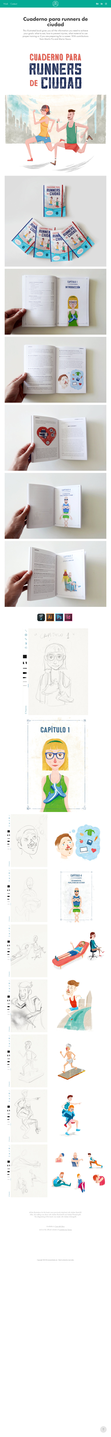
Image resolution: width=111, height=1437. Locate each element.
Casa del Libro (59, 1226)
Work (5, 3)
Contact (14, 3)
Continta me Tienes (65, 1230)
